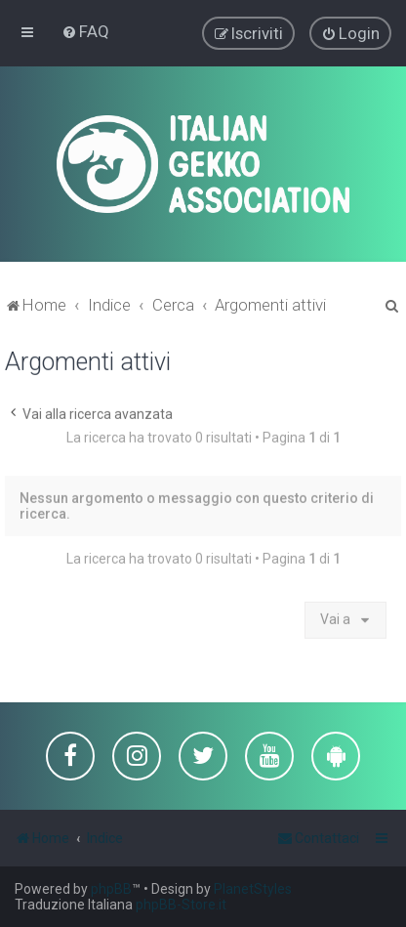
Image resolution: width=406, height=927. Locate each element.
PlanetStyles (253, 889)
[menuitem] (85, 31)
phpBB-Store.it (181, 904)
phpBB (111, 889)
